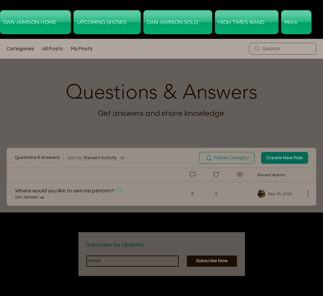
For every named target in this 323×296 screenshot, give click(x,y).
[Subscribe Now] (212, 261)
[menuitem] (226, 158)
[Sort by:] (97, 158)
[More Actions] (304, 194)
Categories (20, 48)
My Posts (82, 48)
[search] (282, 49)
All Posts (52, 48)
